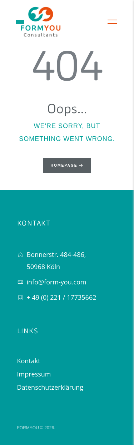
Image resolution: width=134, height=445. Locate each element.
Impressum (34, 374)
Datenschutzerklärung (50, 387)
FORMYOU (28, 427)
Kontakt (28, 360)
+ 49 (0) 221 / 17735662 (61, 297)
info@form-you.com (56, 282)
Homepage (64, 165)
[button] (20, 22)
